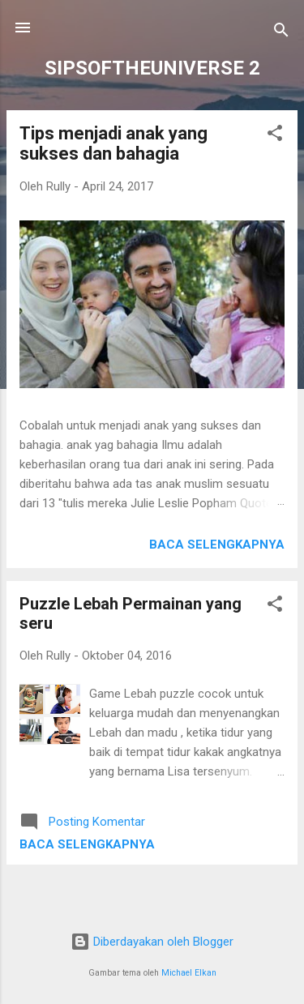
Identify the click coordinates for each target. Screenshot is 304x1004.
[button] (275, 135)
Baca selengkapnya (217, 544)
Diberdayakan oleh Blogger (152, 941)
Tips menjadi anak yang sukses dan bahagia (113, 143)
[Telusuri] (281, 33)
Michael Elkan (188, 973)
